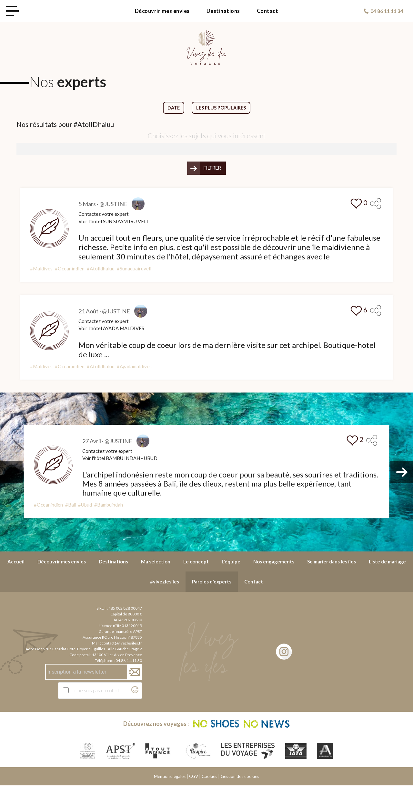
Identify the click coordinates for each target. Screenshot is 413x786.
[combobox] (206, 149)
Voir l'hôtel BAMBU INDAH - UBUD (120, 459)
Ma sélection (155, 562)
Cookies (209, 777)
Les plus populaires (221, 108)
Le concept (196, 562)
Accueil (16, 562)
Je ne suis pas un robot (95, 691)
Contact (267, 11)
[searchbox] (20, 149)
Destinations (223, 11)
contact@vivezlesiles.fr (122, 643)
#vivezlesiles (164, 582)
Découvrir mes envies (162, 11)
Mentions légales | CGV (176, 777)
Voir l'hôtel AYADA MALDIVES (111, 328)
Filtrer (212, 168)
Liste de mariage (387, 562)
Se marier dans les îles (331, 562)
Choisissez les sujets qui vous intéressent (207, 136)
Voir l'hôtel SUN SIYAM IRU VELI (113, 222)
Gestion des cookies (240, 777)
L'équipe (231, 562)
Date (173, 108)
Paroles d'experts (211, 582)
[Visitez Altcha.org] (134, 692)
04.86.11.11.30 (129, 660)
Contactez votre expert (103, 214)
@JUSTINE (113, 204)
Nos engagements (273, 562)
